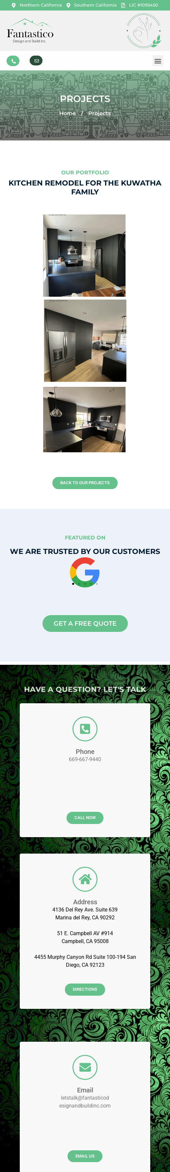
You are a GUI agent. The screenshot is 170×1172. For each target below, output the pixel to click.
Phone (85, 600)
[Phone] (85, 576)
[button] (158, 60)
